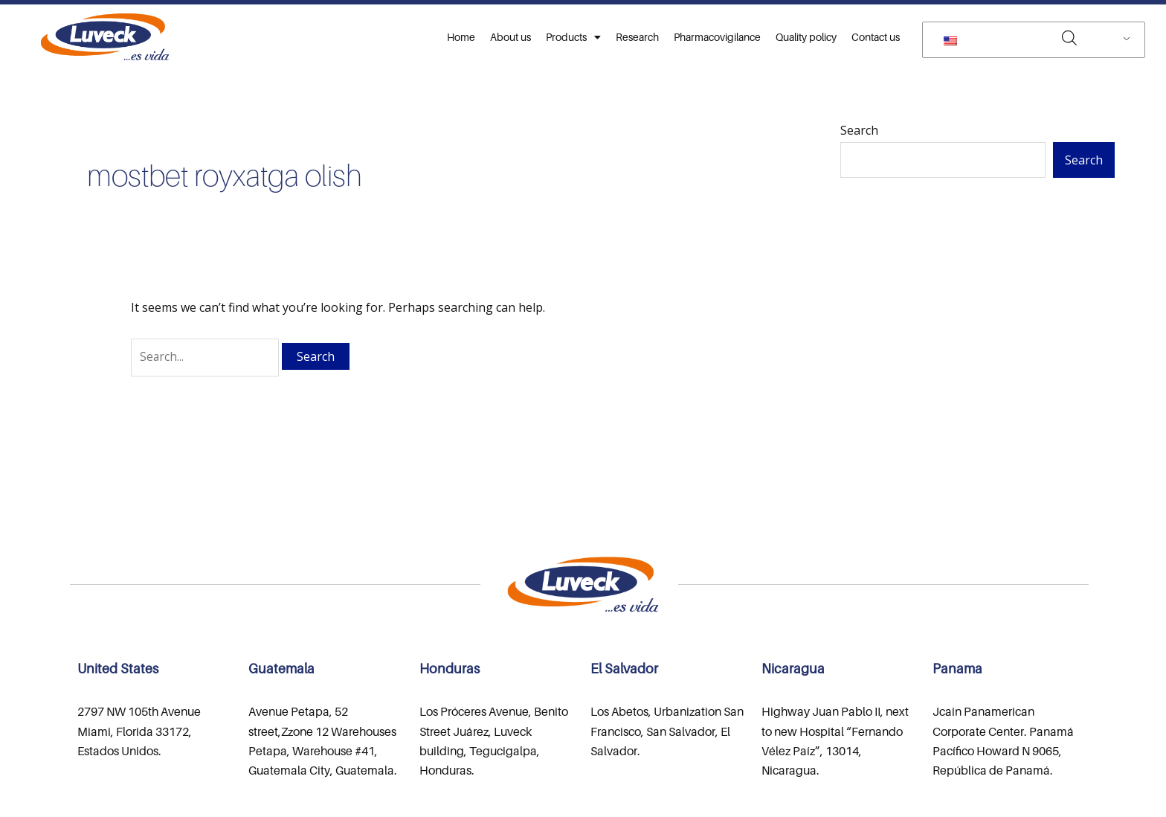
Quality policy (806, 37)
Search (859, 130)
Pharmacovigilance (717, 37)
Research (637, 37)
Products (573, 37)
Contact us (875, 37)
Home (461, 37)
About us (510, 37)
